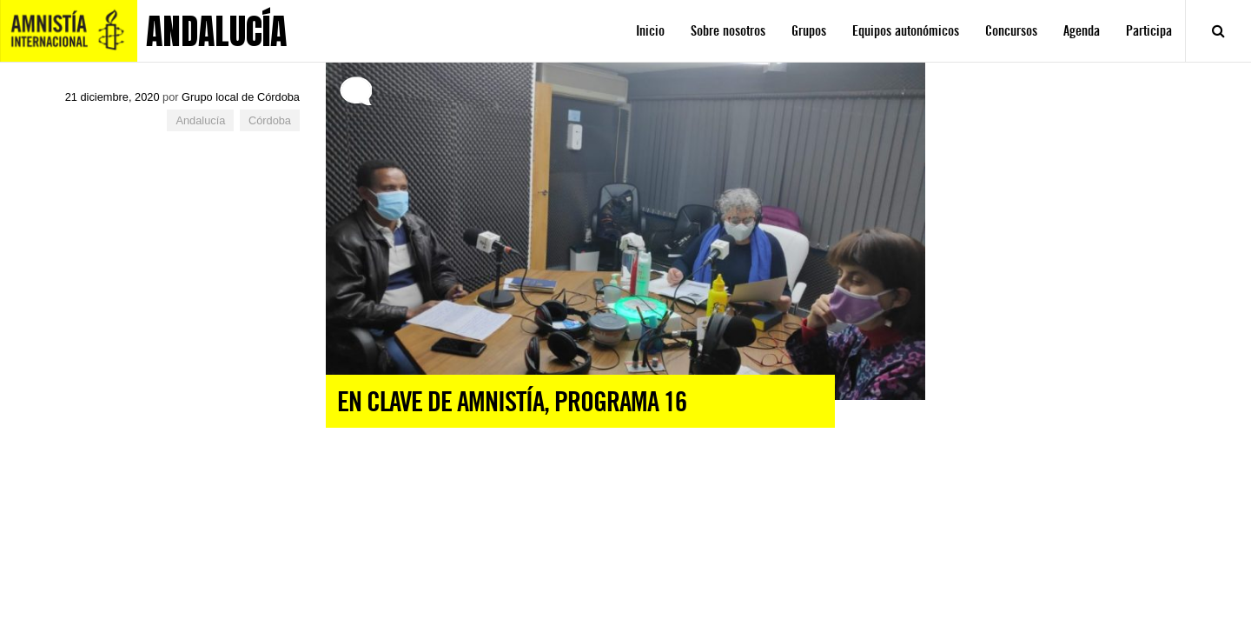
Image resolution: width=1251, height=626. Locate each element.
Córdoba (269, 120)
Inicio (650, 31)
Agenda (1081, 31)
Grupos (808, 31)
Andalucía (200, 120)
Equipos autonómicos (905, 31)
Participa (1149, 31)
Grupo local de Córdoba (241, 96)
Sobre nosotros (728, 31)
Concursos (1011, 31)
